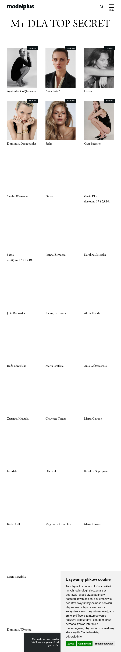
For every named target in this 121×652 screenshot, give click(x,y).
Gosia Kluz (91, 196)
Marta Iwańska (54, 366)
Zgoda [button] (70, 643)
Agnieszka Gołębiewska (21, 91)
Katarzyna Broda (55, 313)
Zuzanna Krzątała (18, 419)
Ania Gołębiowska (95, 366)
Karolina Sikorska (95, 255)
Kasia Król (13, 524)
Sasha (48, 144)
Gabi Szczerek (92, 144)
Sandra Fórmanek (17, 196)
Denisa (88, 91)
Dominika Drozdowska (21, 144)
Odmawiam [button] (84, 643)
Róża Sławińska (16, 366)
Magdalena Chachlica (58, 524)
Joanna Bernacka (55, 255)
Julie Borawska (16, 313)
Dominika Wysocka (19, 630)
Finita (49, 196)
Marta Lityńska (16, 577)
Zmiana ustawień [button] (104, 643)
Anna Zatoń (52, 91)
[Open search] (101, 6)
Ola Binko (51, 471)
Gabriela (12, 471)
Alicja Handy (92, 313)
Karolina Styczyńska (96, 471)
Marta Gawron (93, 419)
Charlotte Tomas (55, 419)
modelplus (20, 6)
